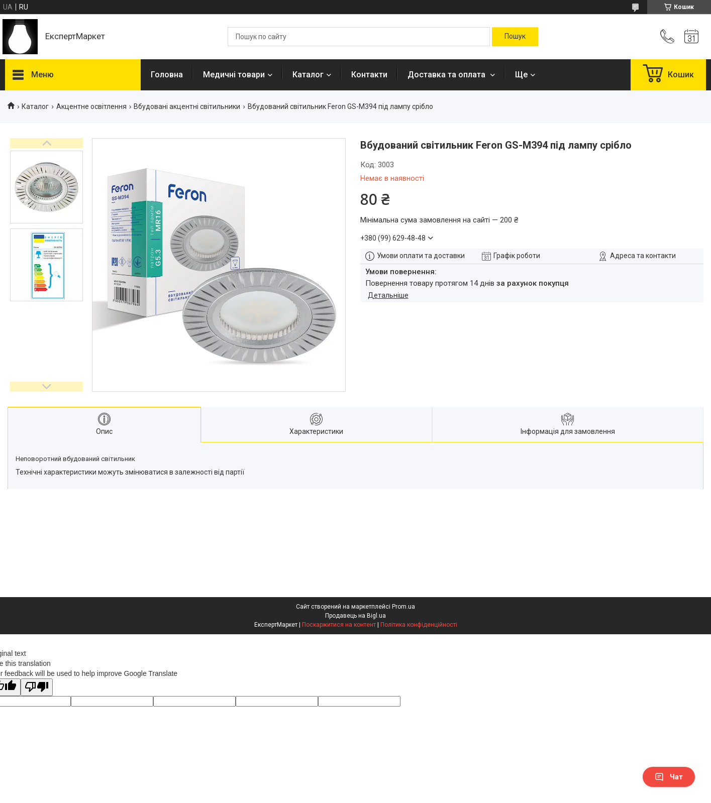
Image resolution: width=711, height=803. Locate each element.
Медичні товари (234, 74)
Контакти (369, 74)
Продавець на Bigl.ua (355, 615)
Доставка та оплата (447, 74)
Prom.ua (403, 606)
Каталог (308, 74)
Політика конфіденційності (418, 624)
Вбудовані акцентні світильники (187, 106)
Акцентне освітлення (91, 106)
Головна (167, 74)
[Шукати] (515, 36)
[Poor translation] (37, 687)
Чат (669, 776)
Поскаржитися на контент (339, 624)
